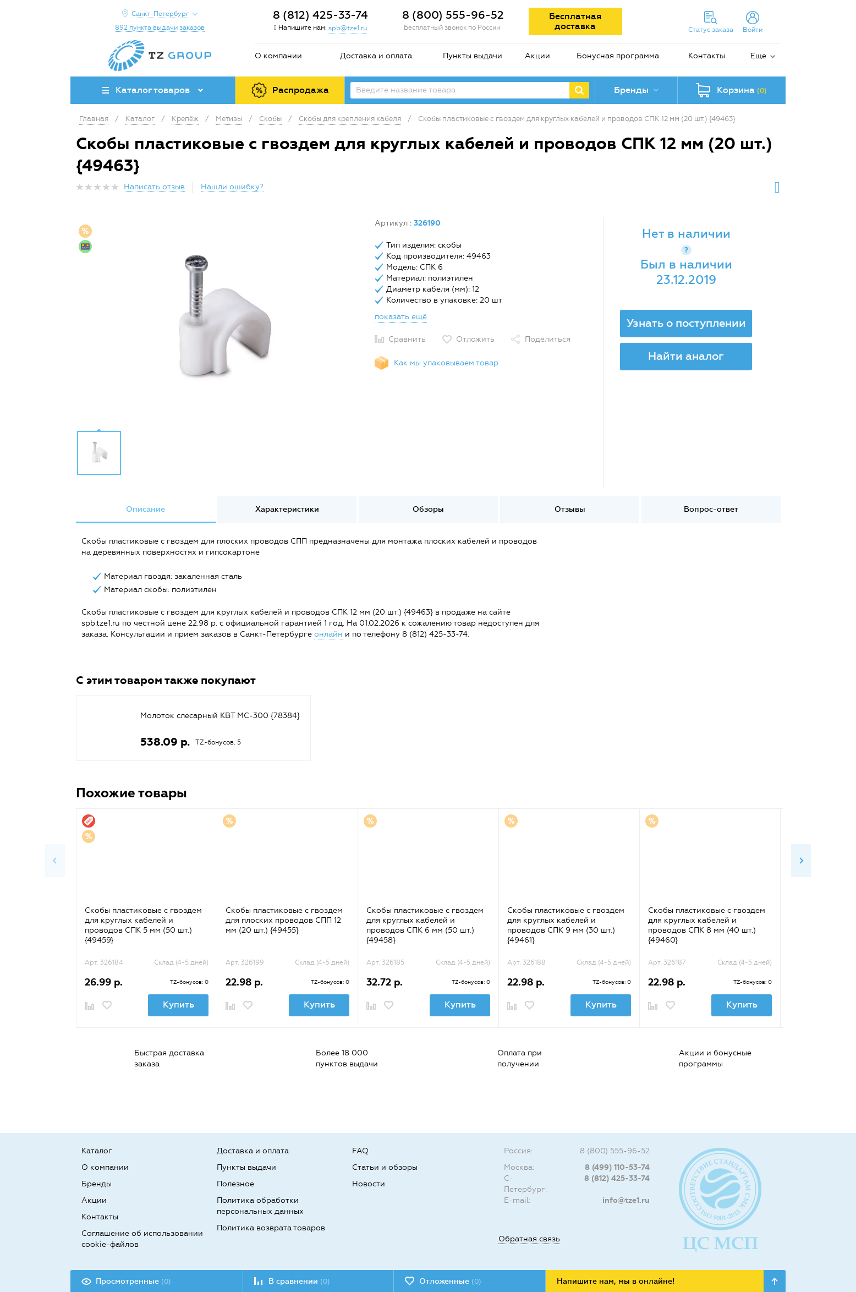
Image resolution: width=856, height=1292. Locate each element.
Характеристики (287, 509)
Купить (178, 1004)
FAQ (360, 1151)
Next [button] (801, 860)
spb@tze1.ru (347, 28)
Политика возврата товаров (271, 1228)
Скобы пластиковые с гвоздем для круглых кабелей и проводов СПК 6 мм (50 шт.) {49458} (425, 925)
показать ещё (401, 316)
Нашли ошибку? (232, 186)
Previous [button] (55, 860)
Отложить (475, 339)
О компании (278, 56)
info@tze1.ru (626, 1200)
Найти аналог (686, 356)
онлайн (328, 634)
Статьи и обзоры (385, 1167)
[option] (221, 321)
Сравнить (407, 339)
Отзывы (570, 509)
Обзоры (428, 509)
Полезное (235, 1184)
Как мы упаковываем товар (446, 363)
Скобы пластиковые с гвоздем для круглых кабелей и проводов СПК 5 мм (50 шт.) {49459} (143, 925)
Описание (145, 509)
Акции (537, 56)
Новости (368, 1184)
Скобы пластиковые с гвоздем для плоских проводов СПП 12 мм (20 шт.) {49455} (284, 920)
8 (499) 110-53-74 (617, 1167)
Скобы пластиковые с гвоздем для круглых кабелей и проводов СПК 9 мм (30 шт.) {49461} (565, 925)
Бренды (96, 1184)
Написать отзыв (154, 186)
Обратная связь (529, 1239)
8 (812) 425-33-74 (320, 14)
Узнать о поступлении (686, 323)
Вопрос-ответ (711, 509)
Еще (758, 56)
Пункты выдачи (472, 56)
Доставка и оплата (376, 56)
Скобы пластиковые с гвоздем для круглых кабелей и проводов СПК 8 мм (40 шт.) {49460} (706, 925)
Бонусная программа (618, 56)
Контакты (706, 56)
